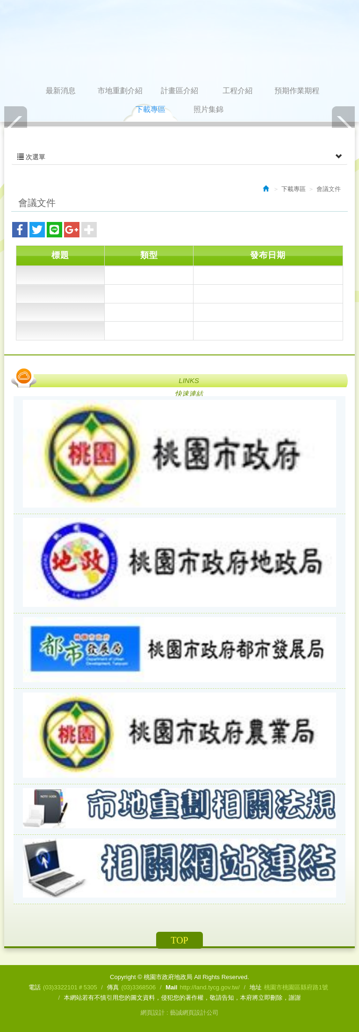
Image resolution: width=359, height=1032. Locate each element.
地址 (256, 987)
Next (343, 127)
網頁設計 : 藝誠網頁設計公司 (180, 1012)
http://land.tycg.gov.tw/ (209, 987)
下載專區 (293, 188)
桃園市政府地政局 (179, 42)
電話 (35, 987)
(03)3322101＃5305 (70, 987)
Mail (171, 987)
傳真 (113, 987)
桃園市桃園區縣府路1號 (296, 987)
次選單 (179, 157)
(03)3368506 (139, 987)
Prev (16, 127)
